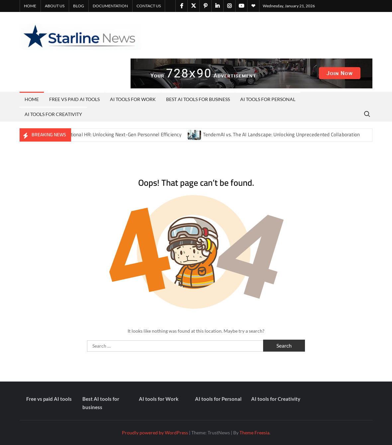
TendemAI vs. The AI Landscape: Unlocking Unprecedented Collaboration (281, 134)
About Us (54, 5)
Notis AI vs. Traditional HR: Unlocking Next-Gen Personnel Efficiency (108, 134)
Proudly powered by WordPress (155, 432)
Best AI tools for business (198, 99)
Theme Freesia (254, 432)
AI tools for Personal (267, 99)
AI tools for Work (133, 99)
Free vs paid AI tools (74, 99)
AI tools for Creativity (53, 114)
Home (30, 5)
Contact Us (149, 5)
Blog (78, 5)
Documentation (110, 5)
